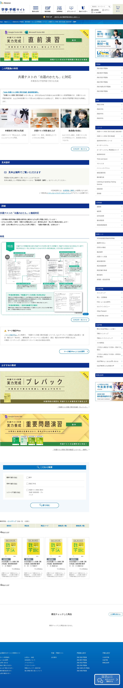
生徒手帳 (105, 660)
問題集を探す (81, 653)
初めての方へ (83, 11)
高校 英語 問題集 (82, 662)
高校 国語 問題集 (82, 657)
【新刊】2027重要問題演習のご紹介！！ (67, 17)
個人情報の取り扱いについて (33, 670)
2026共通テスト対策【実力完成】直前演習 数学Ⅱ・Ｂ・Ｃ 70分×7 (32, 564)
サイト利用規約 (4, 657)
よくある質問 (97, 12)
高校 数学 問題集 (82, 660)
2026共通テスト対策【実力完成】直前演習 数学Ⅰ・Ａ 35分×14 (55, 564)
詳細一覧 (20, 521)
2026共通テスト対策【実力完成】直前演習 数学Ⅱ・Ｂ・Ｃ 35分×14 (77, 564)
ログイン (106, 10)
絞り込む (46, 505)
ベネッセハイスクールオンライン (59, 193)
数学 (30, 477)
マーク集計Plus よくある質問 (74, 351)
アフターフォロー (30, 665)
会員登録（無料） (69, 190)
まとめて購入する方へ (6, 668)
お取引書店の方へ (5, 673)
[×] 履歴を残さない (116, 614)
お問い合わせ (4, 662)
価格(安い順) (62, 526)
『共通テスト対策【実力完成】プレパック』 (72, 407)
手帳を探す (106, 653)
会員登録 (96, 10)
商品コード (44, 526)
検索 (109, 6)
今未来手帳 (105, 657)
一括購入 (27, 521)
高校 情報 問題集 (82, 670)
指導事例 (59, 11)
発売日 (9, 526)
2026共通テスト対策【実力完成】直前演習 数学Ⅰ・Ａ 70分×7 (10, 564)
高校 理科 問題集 (82, 665)
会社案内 (54, 657)
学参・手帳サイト (57, 653)
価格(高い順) (80, 526)
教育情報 (47, 11)
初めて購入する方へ (6, 665)
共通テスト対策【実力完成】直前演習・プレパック (36, 492)
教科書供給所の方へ (6, 670)
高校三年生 (32, 483)
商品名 (26, 526)
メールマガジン (29, 662)
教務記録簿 (105, 662)
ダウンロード (71, 11)
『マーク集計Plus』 (11, 335)
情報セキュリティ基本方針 (33, 668)
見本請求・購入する (80, 149)
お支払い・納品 (29, 657)
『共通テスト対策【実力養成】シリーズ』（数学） (70, 449)
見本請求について (30, 660)
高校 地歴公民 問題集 (83, 668)
